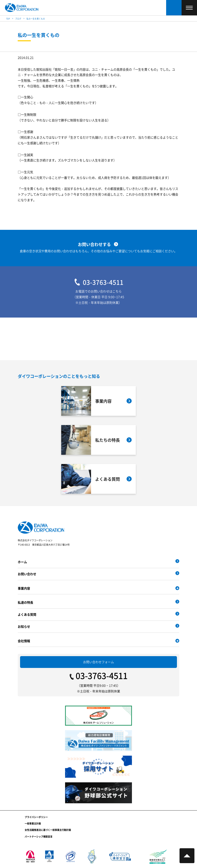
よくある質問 (27, 614)
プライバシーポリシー (36, 817)
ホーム (22, 562)
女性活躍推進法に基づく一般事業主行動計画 (48, 830)
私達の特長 (25, 602)
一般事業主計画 (33, 823)
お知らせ (24, 626)
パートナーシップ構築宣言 (38, 836)
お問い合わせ (27, 574)
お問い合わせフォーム (98, 662)
